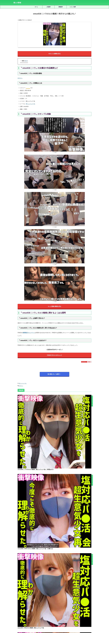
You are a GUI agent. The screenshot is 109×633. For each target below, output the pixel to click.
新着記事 (61, 6)
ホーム (36, 6)
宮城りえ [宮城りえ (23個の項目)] (63, 607)
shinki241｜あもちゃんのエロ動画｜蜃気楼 (59, 573)
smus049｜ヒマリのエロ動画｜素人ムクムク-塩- (54, 501)
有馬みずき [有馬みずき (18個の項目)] (83, 607)
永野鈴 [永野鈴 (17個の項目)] (38, 610)
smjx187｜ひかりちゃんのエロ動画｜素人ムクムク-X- (59, 562)
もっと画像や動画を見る (54, 306)
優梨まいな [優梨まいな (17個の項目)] (32, 607)
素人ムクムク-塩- (30, 104)
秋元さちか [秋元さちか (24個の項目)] (61, 610)
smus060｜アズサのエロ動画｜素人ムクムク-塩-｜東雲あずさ (58, 398)
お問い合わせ (66, 624)
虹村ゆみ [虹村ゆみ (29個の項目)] (93, 610)
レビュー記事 (73, 6)
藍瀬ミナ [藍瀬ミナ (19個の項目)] (87, 610)
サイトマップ (47, 624)
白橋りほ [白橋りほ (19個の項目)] (49, 610)
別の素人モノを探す (54, 375)
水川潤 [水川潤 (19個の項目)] (33, 610)
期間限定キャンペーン (29, 333)
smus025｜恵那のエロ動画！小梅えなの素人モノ (58, 583)
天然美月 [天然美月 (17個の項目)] (44, 607)
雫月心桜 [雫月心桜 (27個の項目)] (59, 612)
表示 (26, 61)
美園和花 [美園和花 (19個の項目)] (75, 610)
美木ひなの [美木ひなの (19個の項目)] (81, 610)
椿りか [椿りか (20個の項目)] (28, 610)
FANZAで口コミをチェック (54, 356)
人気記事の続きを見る (54, 597)
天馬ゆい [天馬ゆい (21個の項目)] (50, 607)
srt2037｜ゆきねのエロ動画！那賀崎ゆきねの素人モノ (59, 551)
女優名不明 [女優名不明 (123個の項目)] (56, 607)
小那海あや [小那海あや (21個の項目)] (69, 607)
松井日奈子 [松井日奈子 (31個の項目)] (16, 610)
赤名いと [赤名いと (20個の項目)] (46, 612)
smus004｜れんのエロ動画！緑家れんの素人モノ (55, 475)
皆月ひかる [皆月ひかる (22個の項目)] (54, 610)
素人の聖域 (17, 2)
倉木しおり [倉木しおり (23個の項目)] (25, 607)
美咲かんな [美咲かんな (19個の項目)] (68, 610)
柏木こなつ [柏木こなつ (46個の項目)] (23, 610)
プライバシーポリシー (56, 624)
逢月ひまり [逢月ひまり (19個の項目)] (52, 612)
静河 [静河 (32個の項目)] (64, 612)
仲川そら (20, 78)
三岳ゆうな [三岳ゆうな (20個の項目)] (18, 607)
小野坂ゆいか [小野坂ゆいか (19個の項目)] (76, 607)
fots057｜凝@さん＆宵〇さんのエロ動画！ (59, 541)
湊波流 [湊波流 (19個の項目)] (43, 610)
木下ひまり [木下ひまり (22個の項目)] (90, 607)
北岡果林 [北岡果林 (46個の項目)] (38, 607)
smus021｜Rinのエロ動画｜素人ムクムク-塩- (53, 449)
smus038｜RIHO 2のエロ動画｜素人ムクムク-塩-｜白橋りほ (58, 424)
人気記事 (48, 6)
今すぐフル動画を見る (54, 53)
